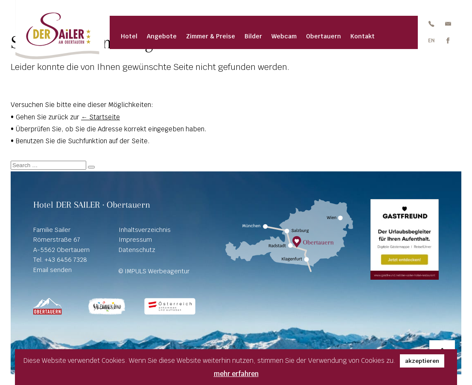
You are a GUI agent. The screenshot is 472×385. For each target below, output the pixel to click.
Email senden (52, 270)
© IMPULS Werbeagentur (154, 271)
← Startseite (100, 117)
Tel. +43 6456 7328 (60, 259)
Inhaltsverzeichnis (145, 230)
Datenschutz (137, 250)
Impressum (135, 239)
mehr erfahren (236, 374)
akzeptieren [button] (422, 361)
